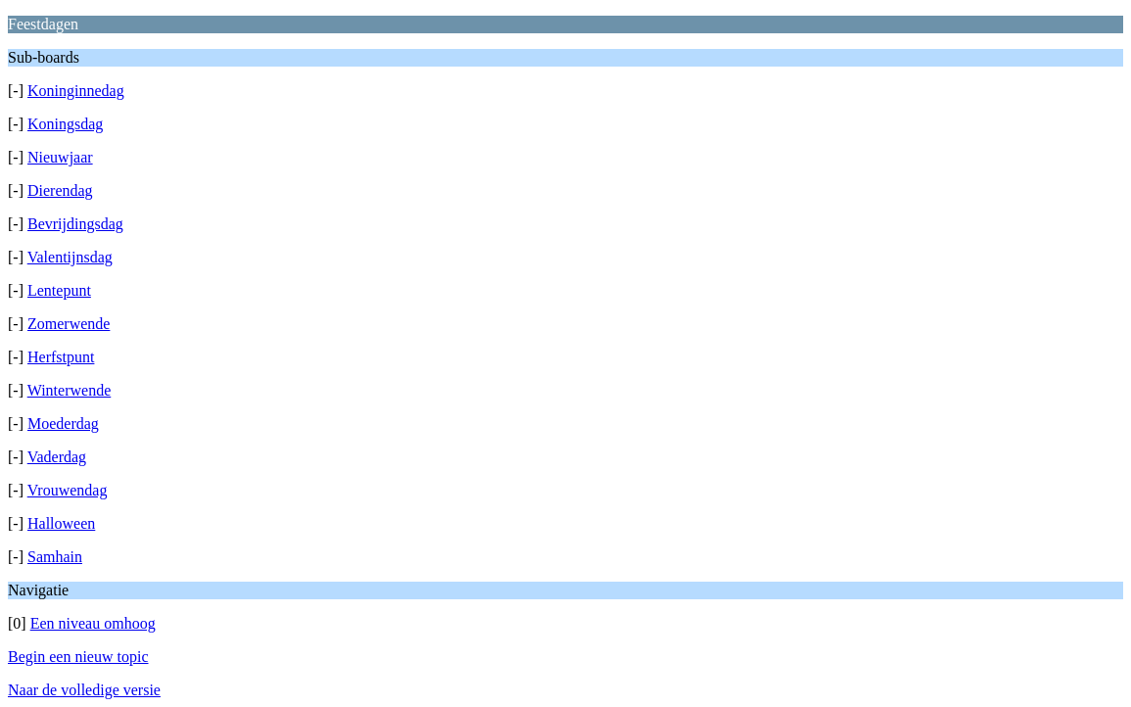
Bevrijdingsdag (75, 223)
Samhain (54, 556)
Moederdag (63, 423)
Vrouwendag (67, 490)
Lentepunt (59, 290)
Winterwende (69, 390)
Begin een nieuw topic (78, 656)
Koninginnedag (75, 90)
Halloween (61, 523)
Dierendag (60, 190)
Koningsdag (65, 124)
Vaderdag (56, 456)
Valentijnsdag (70, 257)
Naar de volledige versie (84, 690)
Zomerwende (68, 323)
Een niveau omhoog (93, 623)
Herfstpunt (60, 357)
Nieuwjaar (60, 157)
